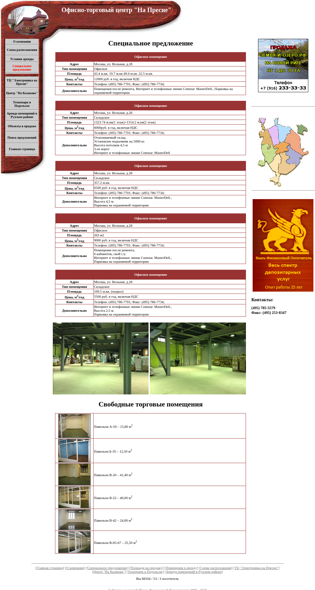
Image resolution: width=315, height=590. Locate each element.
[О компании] (75, 568)
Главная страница (22, 149)
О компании (22, 41)
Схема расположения (22, 50)
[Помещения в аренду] (181, 568)
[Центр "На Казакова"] (109, 571)
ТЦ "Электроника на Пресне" (22, 82)
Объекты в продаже (22, 126)
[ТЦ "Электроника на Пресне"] (257, 568)
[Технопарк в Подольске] (145, 571)
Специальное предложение (22, 67)
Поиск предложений (21, 137)
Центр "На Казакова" (22, 93)
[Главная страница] (50, 568)
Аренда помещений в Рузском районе (22, 115)
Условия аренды (22, 59)
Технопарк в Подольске (22, 104)
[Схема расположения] (216, 568)
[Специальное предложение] (107, 568)
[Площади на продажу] (147, 568)
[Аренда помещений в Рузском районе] (194, 571)
